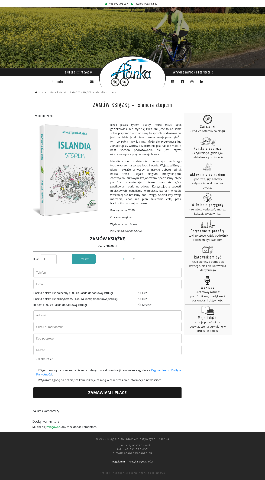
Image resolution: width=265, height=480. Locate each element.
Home (42, 92)
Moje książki (58, 92)
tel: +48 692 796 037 (132, 449)
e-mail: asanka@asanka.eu (132, 453)
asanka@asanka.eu (144, 3)
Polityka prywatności (140, 461)
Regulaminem (160, 370)
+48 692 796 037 (116, 3)
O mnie (58, 81)
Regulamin (118, 461)
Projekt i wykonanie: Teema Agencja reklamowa (132, 472)
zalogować (53, 427)
